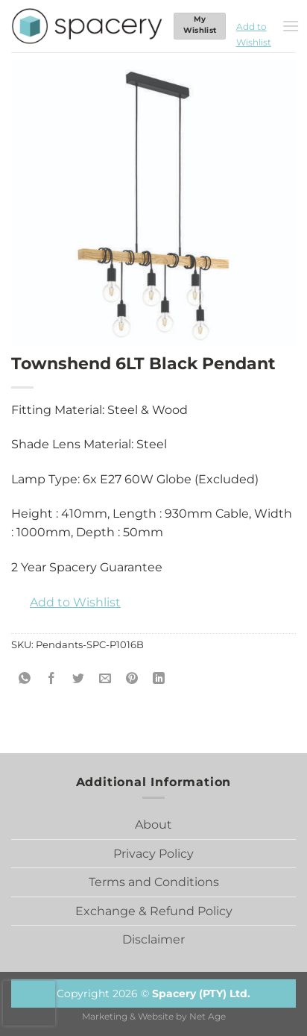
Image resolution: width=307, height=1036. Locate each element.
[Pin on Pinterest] (132, 679)
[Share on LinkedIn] (159, 679)
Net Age (207, 1016)
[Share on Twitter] (78, 679)
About (153, 824)
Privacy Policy (153, 854)
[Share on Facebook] (51, 679)
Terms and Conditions (154, 882)
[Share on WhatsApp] (25, 679)
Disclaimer (153, 939)
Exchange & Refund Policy (153, 911)
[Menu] (291, 25)
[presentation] (29, 1003)
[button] (253, 26)
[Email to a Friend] (105, 679)
